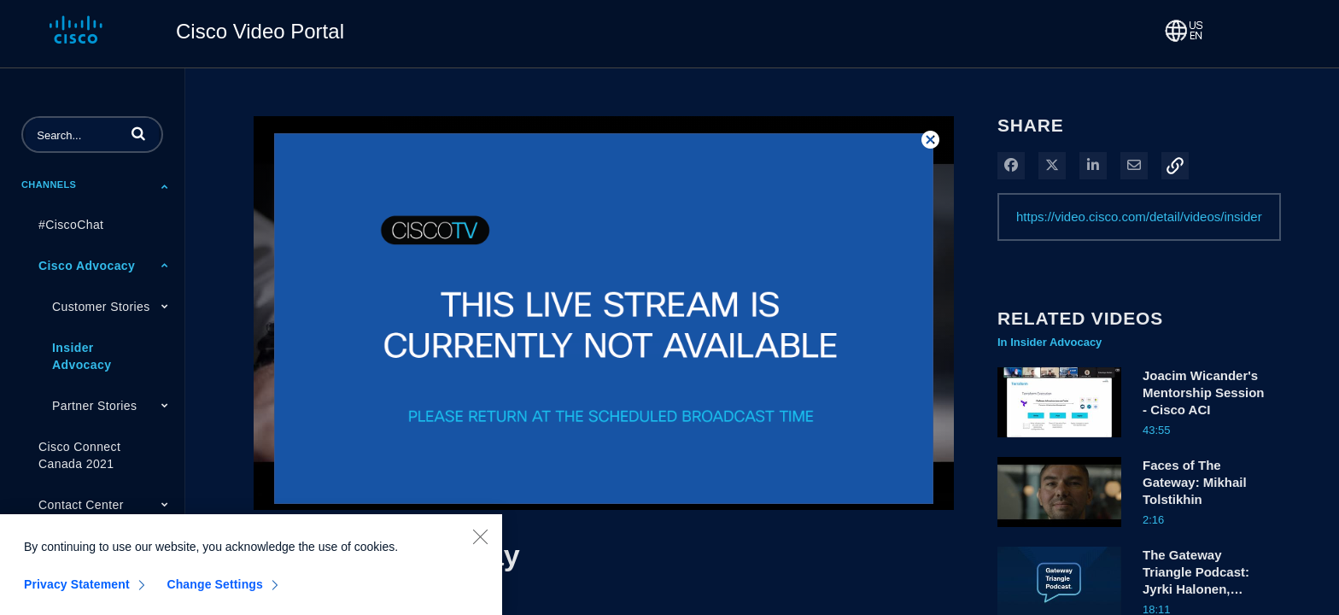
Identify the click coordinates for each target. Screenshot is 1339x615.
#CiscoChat (70, 224)
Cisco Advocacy (86, 265)
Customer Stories (101, 306)
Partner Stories (94, 406)
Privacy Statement (77, 590)
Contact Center (81, 505)
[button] (138, 133)
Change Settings (215, 590)
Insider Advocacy (81, 356)
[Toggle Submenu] (165, 186)
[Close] (479, 542)
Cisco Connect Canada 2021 (79, 455)
